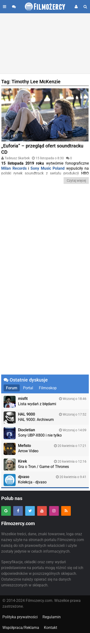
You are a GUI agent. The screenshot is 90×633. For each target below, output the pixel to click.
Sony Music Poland (47, 168)
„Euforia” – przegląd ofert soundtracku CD (42, 149)
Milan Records (13, 168)
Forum (11, 388)
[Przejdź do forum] (14, 6)
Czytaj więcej (76, 180)
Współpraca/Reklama (20, 627)
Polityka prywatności (20, 617)
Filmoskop (48, 388)
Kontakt (50, 627)
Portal (28, 388)
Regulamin (51, 617)
